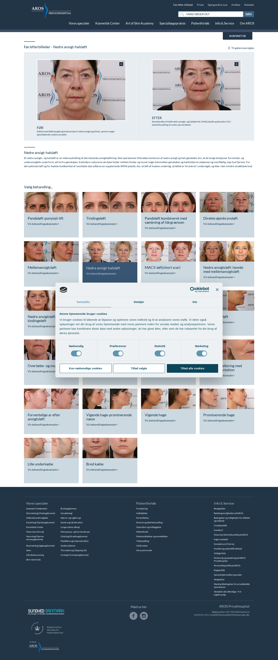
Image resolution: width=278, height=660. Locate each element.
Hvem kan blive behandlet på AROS (231, 534)
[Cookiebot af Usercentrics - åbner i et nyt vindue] (193, 289)
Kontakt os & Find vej (224, 544)
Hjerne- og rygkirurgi (71, 517)
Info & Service (224, 25)
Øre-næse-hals (33, 559)
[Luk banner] (217, 289)
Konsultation (142, 517)
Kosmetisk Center (107, 25)
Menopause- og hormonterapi (75, 531)
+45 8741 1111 (201, 614)
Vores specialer (79, 25)
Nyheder (249, 4)
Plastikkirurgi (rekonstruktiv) (74, 541)
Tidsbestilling (142, 541)
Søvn (28, 550)
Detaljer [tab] (139, 301)
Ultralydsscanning (35, 555)
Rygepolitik (219, 570)
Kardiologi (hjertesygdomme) (40, 522)
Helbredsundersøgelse (37, 517)
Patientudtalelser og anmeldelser (152, 536)
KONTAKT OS (237, 35)
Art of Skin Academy (140, 25)
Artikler (235, 4)
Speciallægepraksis (172, 25)
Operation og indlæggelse (148, 527)
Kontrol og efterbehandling (149, 522)
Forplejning (142, 508)
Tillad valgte (139, 368)
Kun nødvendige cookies (85, 368)
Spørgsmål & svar (218, 4)
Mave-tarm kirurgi (35, 531)
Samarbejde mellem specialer (228, 574)
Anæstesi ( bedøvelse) (36, 508)
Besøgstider (219, 508)
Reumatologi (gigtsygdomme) (40, 545)
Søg (248, 14)
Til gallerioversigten (241, 48)
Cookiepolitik (220, 525)
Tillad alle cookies (192, 368)
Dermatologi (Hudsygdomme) (40, 513)
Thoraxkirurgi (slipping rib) (74, 550)
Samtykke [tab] (83, 301)
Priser (200, 4)
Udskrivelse (142, 545)
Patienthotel (142, 531)
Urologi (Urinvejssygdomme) (75, 555)
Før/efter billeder (183, 4)
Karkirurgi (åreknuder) (72, 522)
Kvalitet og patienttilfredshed (228, 548)
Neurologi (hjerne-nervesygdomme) (35, 538)
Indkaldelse (141, 513)
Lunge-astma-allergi (70, 527)
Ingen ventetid (221, 539)
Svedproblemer (68, 545)
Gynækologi (66, 513)
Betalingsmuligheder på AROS (228, 513)
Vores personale (144, 550)
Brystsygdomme (68, 508)
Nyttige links (220, 553)
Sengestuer (219, 579)
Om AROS (247, 25)
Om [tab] (194, 301)
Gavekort (218, 530)
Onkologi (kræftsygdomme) (74, 536)
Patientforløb (200, 25)
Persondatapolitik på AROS (227, 565)
